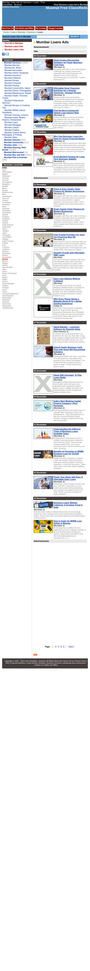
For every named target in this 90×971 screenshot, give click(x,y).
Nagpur (5, 263)
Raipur (4, 277)
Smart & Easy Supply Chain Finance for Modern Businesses (69, 190)
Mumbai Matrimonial (14, 152)
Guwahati (6, 219)
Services (31, 32)
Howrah (5, 223)
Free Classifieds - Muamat (35, 661)
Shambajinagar (8, 283)
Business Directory (54, 663)
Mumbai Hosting (12, 85)
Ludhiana (6, 249)
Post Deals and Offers (24, 28)
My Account (41, 28)
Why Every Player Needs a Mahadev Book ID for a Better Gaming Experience (68, 301)
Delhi (4, 207)
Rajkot (4, 279)
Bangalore (6, 184)
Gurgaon (5, 217)
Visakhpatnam (7, 308)
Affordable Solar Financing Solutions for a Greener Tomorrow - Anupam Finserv (67, 90)
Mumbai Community (13, 142)
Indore (4, 229)
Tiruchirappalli (7, 296)
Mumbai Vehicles (12, 140)
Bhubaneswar (7, 192)
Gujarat (5, 215)
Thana (4, 292)
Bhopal (5, 190)
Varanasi (5, 302)
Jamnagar (6, 235)
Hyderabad (6, 227)
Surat (4, 290)
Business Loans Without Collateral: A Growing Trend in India (68, 505)
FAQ (7, 663)
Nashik (5, 265)
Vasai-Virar (6, 304)
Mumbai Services (12, 63)
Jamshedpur (7, 237)
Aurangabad (7, 182)
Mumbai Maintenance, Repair (18, 93)
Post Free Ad (7, 28)
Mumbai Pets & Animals (15, 157)
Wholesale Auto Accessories (74, 663)
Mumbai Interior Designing (16, 73)
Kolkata (5, 243)
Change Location (55, 28)
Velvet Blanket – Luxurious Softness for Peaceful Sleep (67, 328)
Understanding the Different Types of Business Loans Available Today (67, 431)
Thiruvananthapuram (10, 294)
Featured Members (18, 663)
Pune (4, 275)
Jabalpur (5, 231)
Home (6, 32)
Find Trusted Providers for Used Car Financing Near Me (69, 236)
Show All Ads (32, 663)
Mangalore (6, 253)
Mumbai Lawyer (12, 127)
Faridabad (6, 211)
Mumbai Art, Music (13, 68)
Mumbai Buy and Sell (14, 155)
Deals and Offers (51, 665)
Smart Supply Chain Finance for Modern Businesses (69, 210)
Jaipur (4, 233)
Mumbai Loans (11, 122)
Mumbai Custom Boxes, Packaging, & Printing (14, 133)
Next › (71, 647)
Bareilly (5, 186)
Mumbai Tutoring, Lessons (16, 115)
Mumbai (22, 32)
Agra (4, 170)
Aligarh (5, 174)
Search (74, 37)
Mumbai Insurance (13, 75)
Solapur (5, 286)
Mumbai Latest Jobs (14, 50)
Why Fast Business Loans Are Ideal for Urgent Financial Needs (69, 137)
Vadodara (6, 300)
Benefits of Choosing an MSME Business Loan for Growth (69, 452)
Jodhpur (5, 239)
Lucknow (5, 247)
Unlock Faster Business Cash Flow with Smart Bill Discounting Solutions (69, 349)
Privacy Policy (80, 661)
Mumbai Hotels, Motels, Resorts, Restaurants (14, 118)
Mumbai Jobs (10, 145)
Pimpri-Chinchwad (9, 273)
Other (4, 269)
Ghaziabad (6, 213)
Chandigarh (6, 196)
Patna (4, 271)
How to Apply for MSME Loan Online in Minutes (68, 522)
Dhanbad (5, 209)
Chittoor (5, 200)
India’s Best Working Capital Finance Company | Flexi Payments (67, 403)
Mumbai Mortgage (13, 125)
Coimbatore (6, 202)
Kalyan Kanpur (8, 241)
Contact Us (38, 665)
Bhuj (4, 194)
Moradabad (6, 257)
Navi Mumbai (7, 267)
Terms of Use (68, 661)
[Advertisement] (48, 592)
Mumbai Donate (12, 80)
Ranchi (5, 281)
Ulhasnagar (6, 298)
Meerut (5, 255)
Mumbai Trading (12, 130)
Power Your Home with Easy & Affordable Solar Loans (68, 478)
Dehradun (6, 204)
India (13, 32)
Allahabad (6, 176)
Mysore (5, 261)
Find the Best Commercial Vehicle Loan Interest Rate (66, 111)
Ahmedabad (7, 172)
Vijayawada (6, 306)
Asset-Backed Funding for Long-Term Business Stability (69, 158)
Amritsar (5, 178)
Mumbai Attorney (12, 65)
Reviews (42, 663)
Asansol (5, 180)
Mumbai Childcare (13, 78)
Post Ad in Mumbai (14, 43)
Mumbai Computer (13, 83)
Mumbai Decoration (13, 70)
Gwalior (5, 221)
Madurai (5, 251)
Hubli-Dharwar (7, 225)
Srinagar (5, 288)
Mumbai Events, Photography (18, 91)
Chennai (5, 198)
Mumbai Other (11, 137)
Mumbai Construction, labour (18, 88)
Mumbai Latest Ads (14, 46)
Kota (4, 245)
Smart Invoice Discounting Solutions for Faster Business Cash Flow (68, 62)
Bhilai (4, 188)
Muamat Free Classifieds (66, 8)
